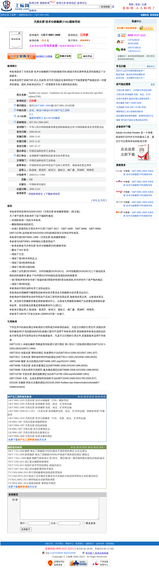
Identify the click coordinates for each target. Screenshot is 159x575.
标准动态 (71, 3)
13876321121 (134, 51)
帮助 (131, 4)
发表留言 (13, 494)
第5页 (103, 396)
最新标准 (45, 3)
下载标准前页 (53, 194)
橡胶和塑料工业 (37, 118)
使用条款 (110, 548)
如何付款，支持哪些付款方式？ (130, 78)
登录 (137, 4)
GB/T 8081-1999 (42, 105)
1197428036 (133, 40)
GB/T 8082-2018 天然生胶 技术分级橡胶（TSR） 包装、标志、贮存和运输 (47, 418)
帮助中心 (151, 66)
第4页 (97, 396)
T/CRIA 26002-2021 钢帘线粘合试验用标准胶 (31, 479)
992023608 (133, 43)
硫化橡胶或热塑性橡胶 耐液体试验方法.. (135, 116)
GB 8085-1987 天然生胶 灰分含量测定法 (29, 429)
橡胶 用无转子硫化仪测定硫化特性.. (132, 120)
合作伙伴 (100, 548)
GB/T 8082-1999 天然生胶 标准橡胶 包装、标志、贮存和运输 (40, 404)
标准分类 (34, 3)
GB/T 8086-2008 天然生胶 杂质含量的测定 (30, 436)
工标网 (13, 15)
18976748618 (134, 47)
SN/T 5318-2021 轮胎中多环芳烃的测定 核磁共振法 (34, 465)
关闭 (102, 200)
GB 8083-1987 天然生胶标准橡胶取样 (27, 422)
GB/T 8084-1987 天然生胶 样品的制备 (27, 425)
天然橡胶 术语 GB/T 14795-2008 (131, 107)
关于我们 (59, 548)
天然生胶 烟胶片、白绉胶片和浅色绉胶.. (134, 90)
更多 (153, 84)
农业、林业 (35, 110)
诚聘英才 (90, 548)
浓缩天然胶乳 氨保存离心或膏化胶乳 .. (133, 99)
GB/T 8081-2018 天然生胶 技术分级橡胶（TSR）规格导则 (38, 400)
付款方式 (49, 548)
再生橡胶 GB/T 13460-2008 (128, 103)
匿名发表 (89, 527)
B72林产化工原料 (60, 110)
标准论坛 (82, 3)
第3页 (91, 396)
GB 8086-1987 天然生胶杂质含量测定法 (28, 432)
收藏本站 (145, 15)
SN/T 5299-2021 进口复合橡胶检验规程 (28, 461)
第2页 (86, 396)
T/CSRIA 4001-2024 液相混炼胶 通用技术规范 (32, 483)
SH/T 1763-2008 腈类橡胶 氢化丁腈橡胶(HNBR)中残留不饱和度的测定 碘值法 (48, 454)
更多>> (102, 447)
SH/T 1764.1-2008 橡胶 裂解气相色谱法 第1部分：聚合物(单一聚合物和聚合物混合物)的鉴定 (56, 458)
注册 (144, 4)
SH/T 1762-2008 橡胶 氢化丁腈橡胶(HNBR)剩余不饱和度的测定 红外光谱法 (47, 451)
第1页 (80, 396)
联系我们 (79, 548)
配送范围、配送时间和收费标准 (130, 74)
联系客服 (154, 15)
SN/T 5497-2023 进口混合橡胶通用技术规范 (31, 469)
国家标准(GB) (25, 15)
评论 (95, 200)
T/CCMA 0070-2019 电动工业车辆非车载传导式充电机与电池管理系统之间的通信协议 (53, 476)
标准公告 (61, 3)
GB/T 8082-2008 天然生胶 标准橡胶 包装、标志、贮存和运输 (40, 407)
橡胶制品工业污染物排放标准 (129, 111)
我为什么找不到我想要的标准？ (130, 71)
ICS (31, 114)
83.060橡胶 (54, 118)
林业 (46, 110)
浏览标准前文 (36, 194)
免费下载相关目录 (27, 439)
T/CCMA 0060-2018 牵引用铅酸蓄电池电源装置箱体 (35, 472)
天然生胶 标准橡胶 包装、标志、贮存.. (133, 94)
